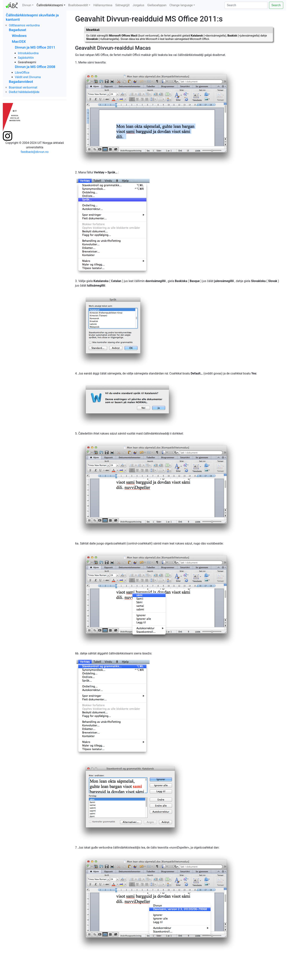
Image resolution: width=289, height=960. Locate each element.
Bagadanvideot (21, 81)
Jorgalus (138, 5)
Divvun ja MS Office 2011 (35, 47)
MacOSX (19, 41)
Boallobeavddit (78, 5)
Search (276, 5)
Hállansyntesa (102, 5)
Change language (181, 5)
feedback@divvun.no (35, 152)
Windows (19, 36)
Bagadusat (17, 30)
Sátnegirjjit (122, 5)
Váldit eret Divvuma (28, 77)
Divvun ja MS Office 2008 (35, 67)
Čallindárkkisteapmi (50, 5)
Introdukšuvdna (28, 53)
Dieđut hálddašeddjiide (24, 92)
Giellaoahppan (157, 5)
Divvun (26, 5)
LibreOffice (22, 72)
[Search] (246, 5)
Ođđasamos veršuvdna (24, 25)
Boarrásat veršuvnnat (23, 87)
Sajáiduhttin (26, 57)
